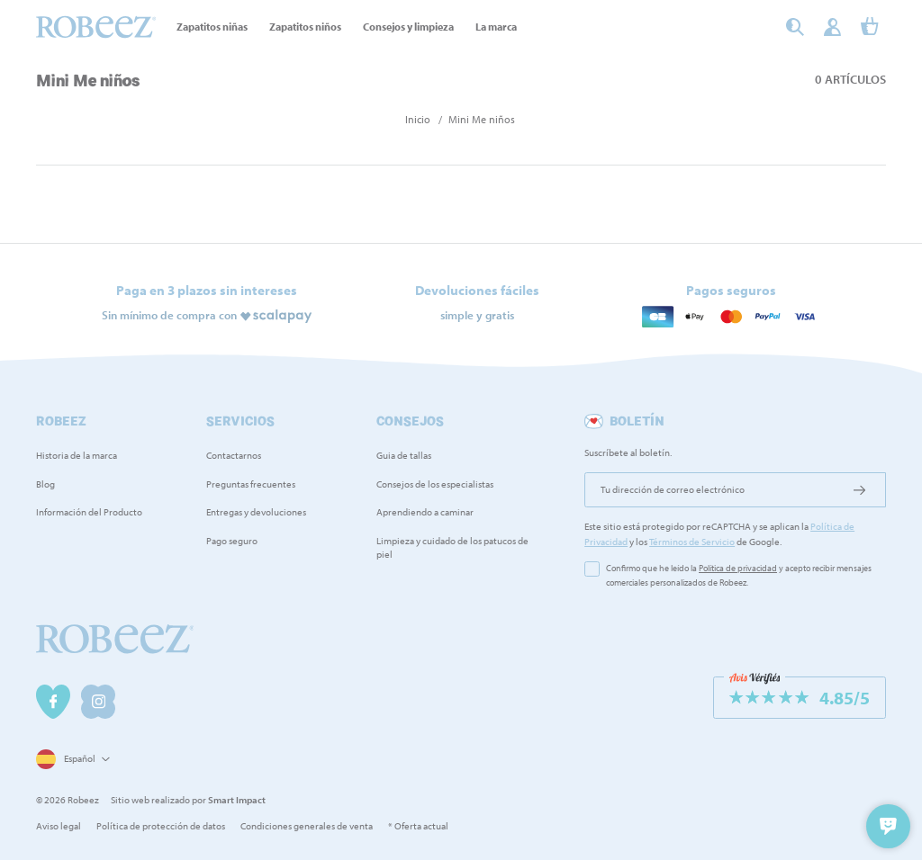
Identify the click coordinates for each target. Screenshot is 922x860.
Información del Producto (89, 512)
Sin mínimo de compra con (169, 314)
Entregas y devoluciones (256, 512)
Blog (45, 484)
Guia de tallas (403, 455)
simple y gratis (477, 314)
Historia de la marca (76, 455)
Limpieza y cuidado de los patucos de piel (452, 547)
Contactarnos (233, 455)
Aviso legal (58, 826)
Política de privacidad (738, 568)
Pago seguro (232, 540)
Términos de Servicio (692, 541)
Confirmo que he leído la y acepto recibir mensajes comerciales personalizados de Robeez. (739, 574)
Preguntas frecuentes (250, 484)
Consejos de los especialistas (434, 484)
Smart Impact (237, 799)
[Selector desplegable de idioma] (70, 759)
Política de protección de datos (160, 826)
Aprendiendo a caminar (425, 512)
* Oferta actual (418, 826)
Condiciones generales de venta (306, 826)
